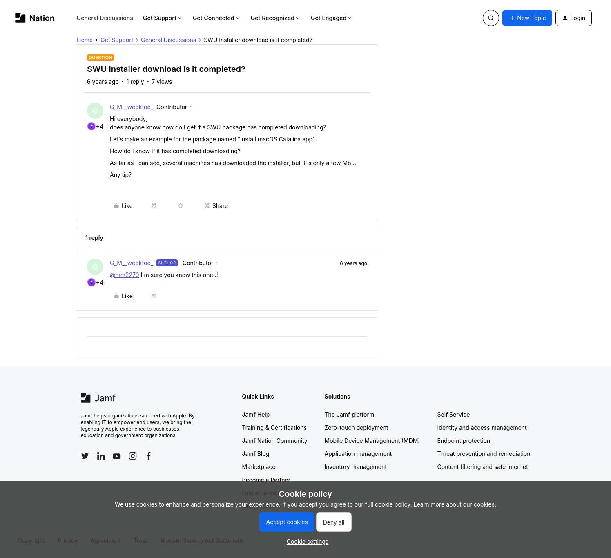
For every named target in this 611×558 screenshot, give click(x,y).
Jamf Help (256, 414)
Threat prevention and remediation (484, 453)
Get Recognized (276, 17)
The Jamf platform (350, 414)
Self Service (453, 414)
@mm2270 (124, 274)
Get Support (163, 17)
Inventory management (356, 466)
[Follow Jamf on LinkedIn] (101, 456)
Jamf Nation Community (275, 440)
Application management (358, 453)
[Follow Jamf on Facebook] (149, 456)
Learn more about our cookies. (455, 504)
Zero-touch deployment (356, 427)
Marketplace (259, 466)
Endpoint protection (464, 440)
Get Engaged (332, 17)
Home (85, 39)
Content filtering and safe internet (482, 466)
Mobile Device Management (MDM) (372, 440)
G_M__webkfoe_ (131, 106)
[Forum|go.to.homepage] (35, 18)
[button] (527, 18)
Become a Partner (266, 479)
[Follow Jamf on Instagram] (133, 456)
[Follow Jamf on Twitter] (85, 456)
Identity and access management (482, 427)
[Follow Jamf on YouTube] (117, 456)
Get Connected (217, 17)
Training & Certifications (274, 427)
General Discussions (105, 17)
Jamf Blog (256, 453)
